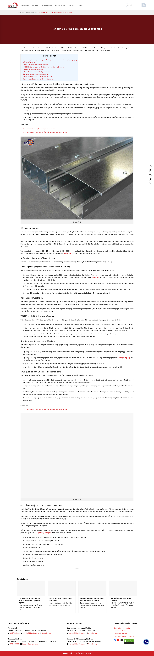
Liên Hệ (80, 5)
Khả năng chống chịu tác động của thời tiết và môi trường (44, 67)
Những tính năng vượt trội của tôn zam (35, 65)
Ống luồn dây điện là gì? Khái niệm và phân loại (39, 129)
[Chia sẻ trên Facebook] (150, 165)
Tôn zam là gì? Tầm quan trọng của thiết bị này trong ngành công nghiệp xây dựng (49, 60)
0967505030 (15, 633)
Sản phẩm (35, 5)
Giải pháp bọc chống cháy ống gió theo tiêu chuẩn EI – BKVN (91, 600)
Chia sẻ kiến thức (31, 12)
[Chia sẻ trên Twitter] (150, 170)
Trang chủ (21, 12)
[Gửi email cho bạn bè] (150, 174)
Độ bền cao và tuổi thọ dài (34, 69)
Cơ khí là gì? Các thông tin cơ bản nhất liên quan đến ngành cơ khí (46, 132)
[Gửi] (144, 5)
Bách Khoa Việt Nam (84, 653)
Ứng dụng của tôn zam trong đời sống (35, 74)
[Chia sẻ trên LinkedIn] (150, 183)
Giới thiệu (25, 5)
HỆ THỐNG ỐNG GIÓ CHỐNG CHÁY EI (121, 600)
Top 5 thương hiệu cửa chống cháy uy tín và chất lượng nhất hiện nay (30, 601)
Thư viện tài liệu (60, 5)
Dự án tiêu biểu (47, 5)
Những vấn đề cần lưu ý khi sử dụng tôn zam (37, 76)
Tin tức (72, 5)
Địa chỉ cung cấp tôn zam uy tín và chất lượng (37, 79)
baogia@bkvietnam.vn (31, 633)
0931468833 (15, 644)
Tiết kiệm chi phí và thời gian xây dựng (38, 72)
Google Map (47, 633)
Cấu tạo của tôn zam (29, 62)
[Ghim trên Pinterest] (150, 179)
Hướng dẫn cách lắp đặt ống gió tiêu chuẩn (61, 600)
